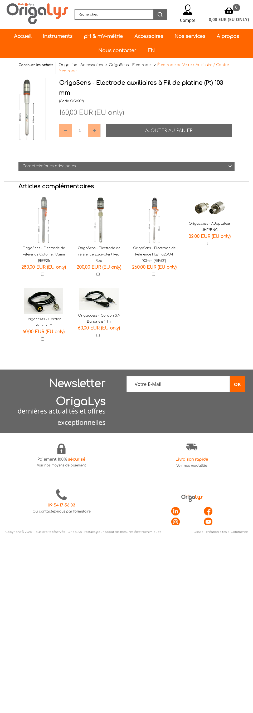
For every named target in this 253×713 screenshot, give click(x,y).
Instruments (57, 36)
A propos (228, 36)
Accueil (22, 36)
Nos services (189, 36)
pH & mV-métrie (103, 36)
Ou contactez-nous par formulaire (61, 511)
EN (151, 50)
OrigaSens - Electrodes (131, 65)
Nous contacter (117, 50)
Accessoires (148, 36)
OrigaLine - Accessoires (81, 65)
